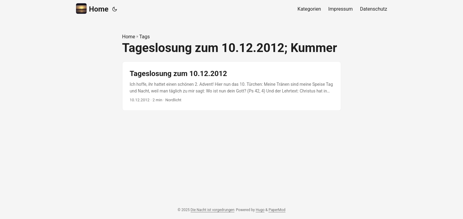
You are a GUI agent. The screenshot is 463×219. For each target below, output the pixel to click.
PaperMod (276, 210)
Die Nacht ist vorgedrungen (212, 210)
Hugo (260, 210)
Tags (144, 37)
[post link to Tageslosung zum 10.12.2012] (232, 86)
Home (92, 8)
